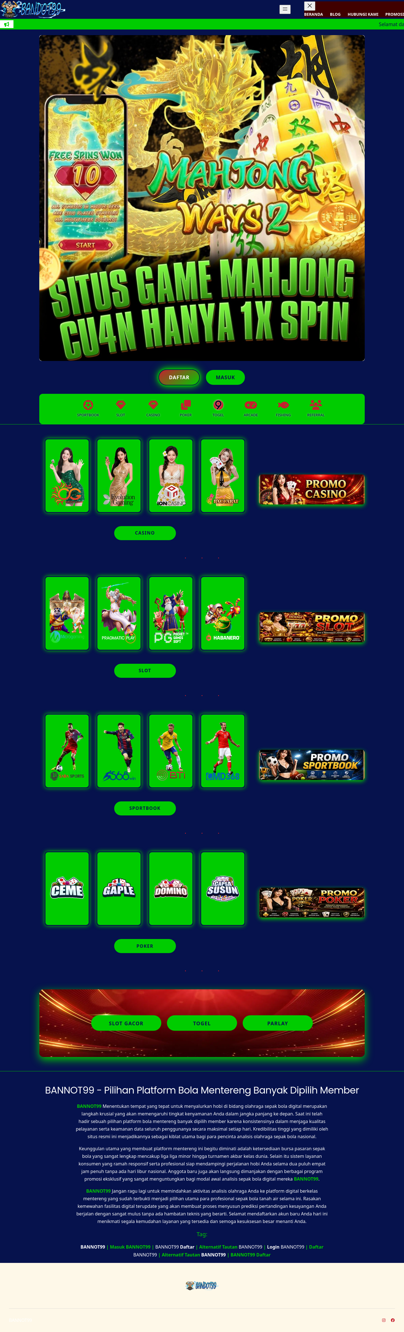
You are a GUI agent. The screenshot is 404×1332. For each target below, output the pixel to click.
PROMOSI (394, 14)
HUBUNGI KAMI (363, 14)
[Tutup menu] (309, 6)
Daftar (179, 377)
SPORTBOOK (144, 808)
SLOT (145, 670)
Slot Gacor (126, 1023)
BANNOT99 (89, 1106)
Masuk (225, 377)
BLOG (335, 14)
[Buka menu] (285, 9)
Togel (202, 1023)
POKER (145, 946)
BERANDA (313, 14)
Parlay (277, 1023)
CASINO (145, 533)
